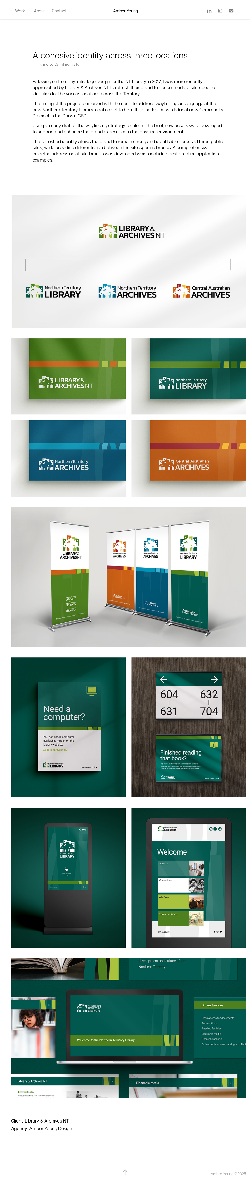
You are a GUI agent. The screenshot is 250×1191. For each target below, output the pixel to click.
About (39, 10)
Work (20, 10)
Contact (59, 10)
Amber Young (125, 10)
